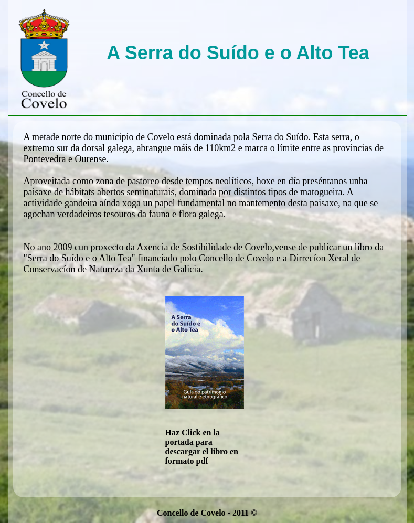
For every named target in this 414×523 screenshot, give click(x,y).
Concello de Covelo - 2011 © (207, 512)
